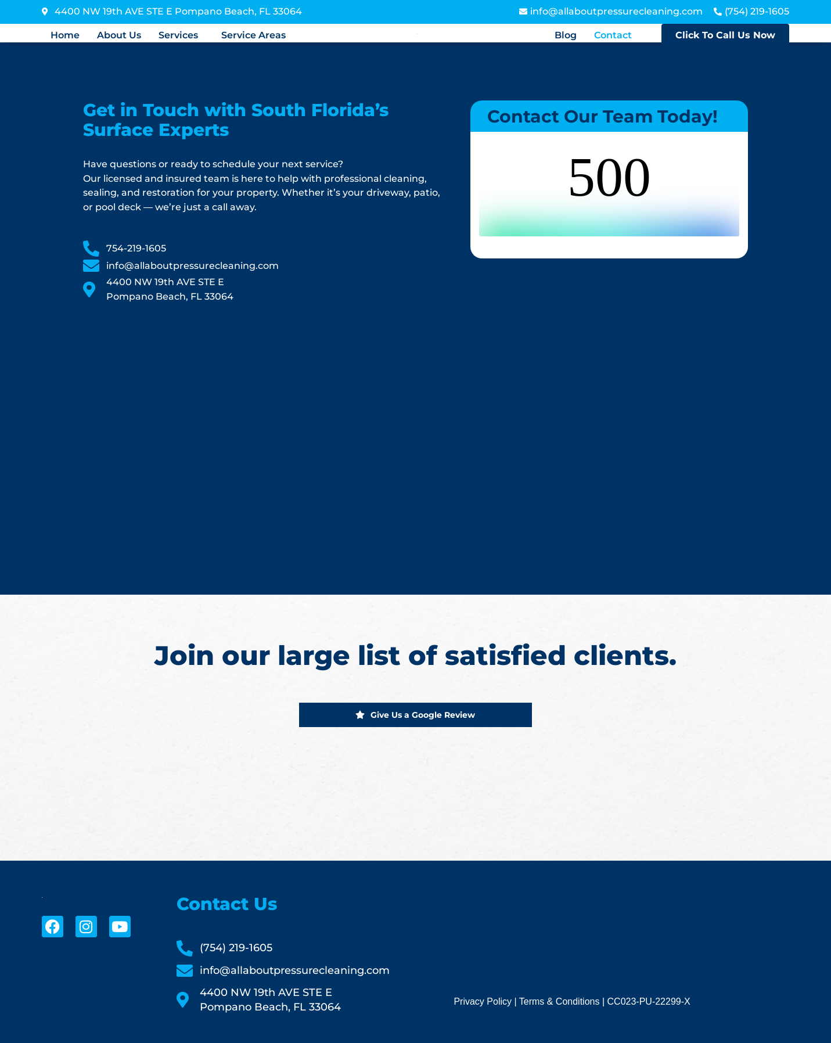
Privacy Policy (483, 1001)
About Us (119, 35)
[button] (181, 35)
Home (65, 35)
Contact (613, 35)
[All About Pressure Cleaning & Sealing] (265, 435)
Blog (566, 35)
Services (178, 35)
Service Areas (253, 35)
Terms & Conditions (559, 1001)
